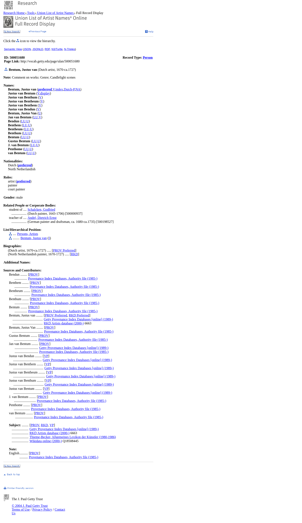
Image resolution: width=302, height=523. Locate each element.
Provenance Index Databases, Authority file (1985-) (63, 278)
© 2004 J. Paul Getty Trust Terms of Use (30, 507)
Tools (30, 13)
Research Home (14, 13)
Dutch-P (69, 89)
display (45, 93)
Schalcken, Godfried (41, 209)
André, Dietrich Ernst (41, 218)
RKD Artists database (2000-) (64, 323)
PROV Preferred (64, 250)
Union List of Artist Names (55, 13)
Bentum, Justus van (34, 238)
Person (148, 57)
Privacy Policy (42, 509)
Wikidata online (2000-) (46, 441)
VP (46, 356)
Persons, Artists (27, 234)
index (59, 89)
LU (35, 117)
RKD (74, 254)
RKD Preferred (79, 315)
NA (78, 89)
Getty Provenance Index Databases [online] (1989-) (78, 319)
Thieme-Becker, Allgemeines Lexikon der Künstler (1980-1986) (73, 437)
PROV (33, 274)
